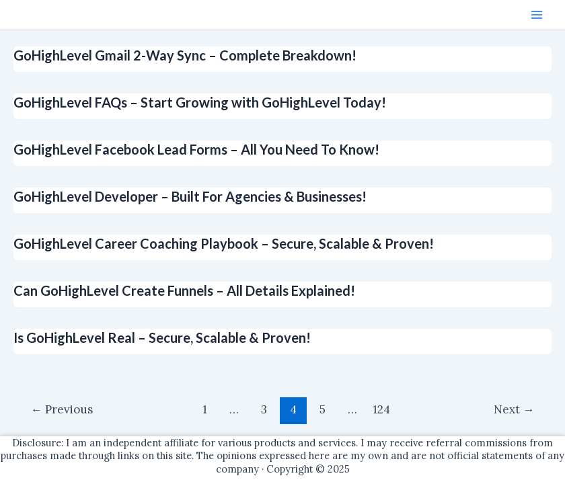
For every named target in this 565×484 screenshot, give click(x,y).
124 (381, 409)
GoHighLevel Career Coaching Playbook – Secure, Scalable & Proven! (223, 243)
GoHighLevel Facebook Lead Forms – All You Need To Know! (196, 149)
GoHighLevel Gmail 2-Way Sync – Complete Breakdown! (184, 55)
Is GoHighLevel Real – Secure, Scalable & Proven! (162, 337)
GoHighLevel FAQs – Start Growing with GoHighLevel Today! (199, 102)
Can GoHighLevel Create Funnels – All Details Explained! (184, 290)
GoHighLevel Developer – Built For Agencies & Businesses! (190, 196)
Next (514, 409)
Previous (62, 409)
